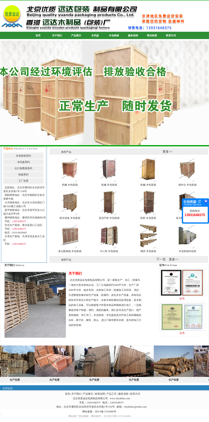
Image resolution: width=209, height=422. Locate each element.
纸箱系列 (23, 174)
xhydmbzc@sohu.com (135, 406)
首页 (67, 393)
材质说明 (100, 393)
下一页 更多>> (167, 259)
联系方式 (135, 393)
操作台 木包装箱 (187, 184)
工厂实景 (23, 180)
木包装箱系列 (23, 155)
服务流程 (123, 393)
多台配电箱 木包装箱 (70, 251)
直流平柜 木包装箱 (109, 218)
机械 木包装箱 (70, 184)
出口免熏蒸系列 (23, 168)
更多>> (167, 151)
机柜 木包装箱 (148, 218)
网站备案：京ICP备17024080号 (99, 411)
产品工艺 (112, 393)
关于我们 (76, 393)
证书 (182, 298)
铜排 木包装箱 (148, 251)
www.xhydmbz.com (120, 398)
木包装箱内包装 (187, 251)
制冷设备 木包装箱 (70, 218)
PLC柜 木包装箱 (109, 251)
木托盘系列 (23, 162)
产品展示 (88, 393)
